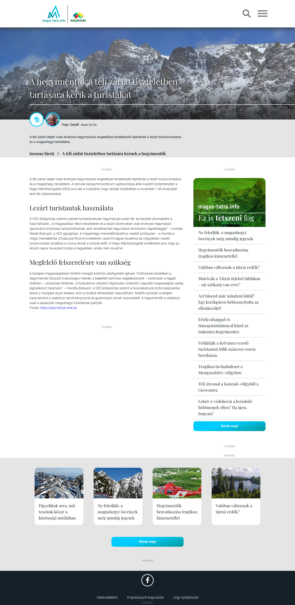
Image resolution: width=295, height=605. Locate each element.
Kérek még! (229, 426)
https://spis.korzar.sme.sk (58, 308)
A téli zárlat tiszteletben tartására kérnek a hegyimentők (114, 153)
